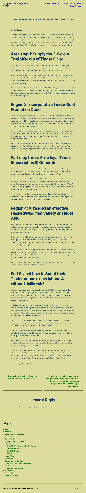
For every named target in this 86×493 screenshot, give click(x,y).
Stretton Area (10, 466)
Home (47, 3)
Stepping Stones (11, 473)
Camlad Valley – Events (15, 441)
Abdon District (10, 436)
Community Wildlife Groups (71, 3)
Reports (10, 453)
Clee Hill (8, 444)
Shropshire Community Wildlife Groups (15, 5)
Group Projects (75, 6)
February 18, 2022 (26, 364)
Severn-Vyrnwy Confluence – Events (20, 463)
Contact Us (55, 3)
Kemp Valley (9, 456)
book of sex (45, 131)
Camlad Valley (10, 439)
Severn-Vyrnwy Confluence (15, 461)
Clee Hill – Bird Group (14, 448)
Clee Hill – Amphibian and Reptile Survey (21, 446)
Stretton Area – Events (15, 468)
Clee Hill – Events (13, 451)
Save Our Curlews (11, 475)
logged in (31, 407)
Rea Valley (9, 458)
